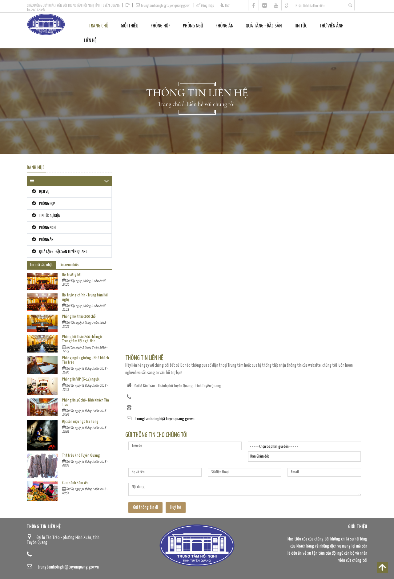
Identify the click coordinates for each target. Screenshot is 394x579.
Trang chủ (98, 26)
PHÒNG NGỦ (193, 26)
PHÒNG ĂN (224, 26)
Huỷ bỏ (175, 507)
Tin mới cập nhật (41, 265)
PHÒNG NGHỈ (44, 227)
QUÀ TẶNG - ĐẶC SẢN (264, 26)
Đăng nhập (207, 6)
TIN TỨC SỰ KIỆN (46, 215)
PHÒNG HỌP (161, 26)
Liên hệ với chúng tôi (211, 104)
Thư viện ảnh (332, 26)
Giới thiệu (129, 26)
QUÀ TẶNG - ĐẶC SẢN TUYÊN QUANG (59, 251)
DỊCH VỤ (40, 191)
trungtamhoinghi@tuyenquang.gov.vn (165, 6)
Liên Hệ (90, 40)
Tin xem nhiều (69, 265)
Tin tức (300, 26)
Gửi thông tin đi (145, 507)
